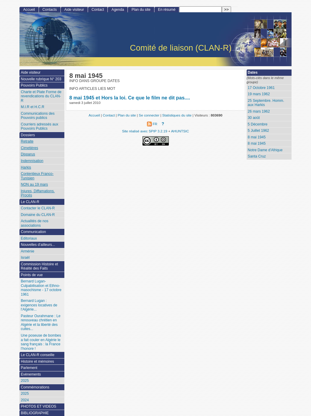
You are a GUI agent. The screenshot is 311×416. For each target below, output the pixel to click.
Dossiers (28, 135)
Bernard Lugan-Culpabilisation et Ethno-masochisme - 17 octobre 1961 (41, 288)
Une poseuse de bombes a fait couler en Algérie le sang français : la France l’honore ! (41, 342)
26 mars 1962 (259, 111)
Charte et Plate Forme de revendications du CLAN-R (41, 96)
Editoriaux (29, 238)
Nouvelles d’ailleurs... (38, 245)
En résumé (166, 9)
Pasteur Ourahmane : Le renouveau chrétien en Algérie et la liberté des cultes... (40, 322)
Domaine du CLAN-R (38, 215)
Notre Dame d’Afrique (265, 150)
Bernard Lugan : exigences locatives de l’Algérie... (39, 305)
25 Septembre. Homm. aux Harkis (266, 103)
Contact (98, 9)
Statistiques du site (177, 115)
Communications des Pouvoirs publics (37, 115)
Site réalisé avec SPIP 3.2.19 (144, 131)
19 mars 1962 (259, 94)
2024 (25, 400)
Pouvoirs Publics (34, 85)
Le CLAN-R (30, 202)
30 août (254, 118)
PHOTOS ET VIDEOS (38, 406)
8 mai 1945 (257, 137)
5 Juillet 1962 (258, 130)
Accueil (29, 9)
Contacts (50, 9)
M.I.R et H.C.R (32, 107)
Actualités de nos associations (34, 223)
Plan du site (140, 9)
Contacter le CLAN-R (38, 208)
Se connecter (149, 115)
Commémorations (35, 387)
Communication (33, 232)
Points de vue (32, 275)
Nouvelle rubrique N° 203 (41, 79)
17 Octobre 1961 (261, 88)
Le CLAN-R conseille (37, 355)
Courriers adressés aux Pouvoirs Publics (39, 126)
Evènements (31, 374)
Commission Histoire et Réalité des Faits (39, 266)
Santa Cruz (257, 156)
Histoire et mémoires (37, 361)
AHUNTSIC (180, 131)
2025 (25, 381)
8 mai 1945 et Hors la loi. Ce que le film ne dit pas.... (129, 97)
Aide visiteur (74, 9)
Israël (25, 257)
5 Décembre (258, 124)
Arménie (27, 251)
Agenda (118, 9)
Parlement (29, 368)
